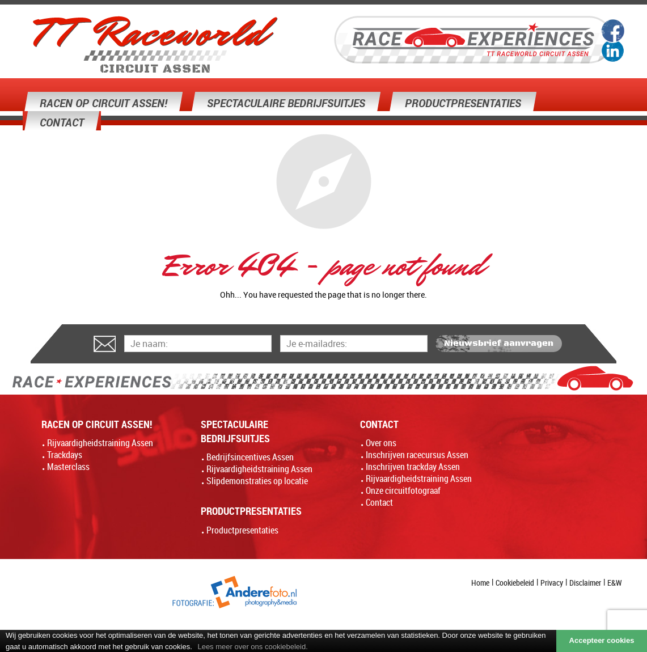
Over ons (381, 443)
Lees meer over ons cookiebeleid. (252, 646)
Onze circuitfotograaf (403, 490)
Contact (379, 502)
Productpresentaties (242, 530)
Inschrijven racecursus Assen (417, 454)
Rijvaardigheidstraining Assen (100, 443)
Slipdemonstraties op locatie (257, 481)
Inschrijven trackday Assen (413, 466)
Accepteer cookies (602, 640)
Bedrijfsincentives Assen (250, 457)
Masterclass (68, 466)
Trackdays (64, 454)
